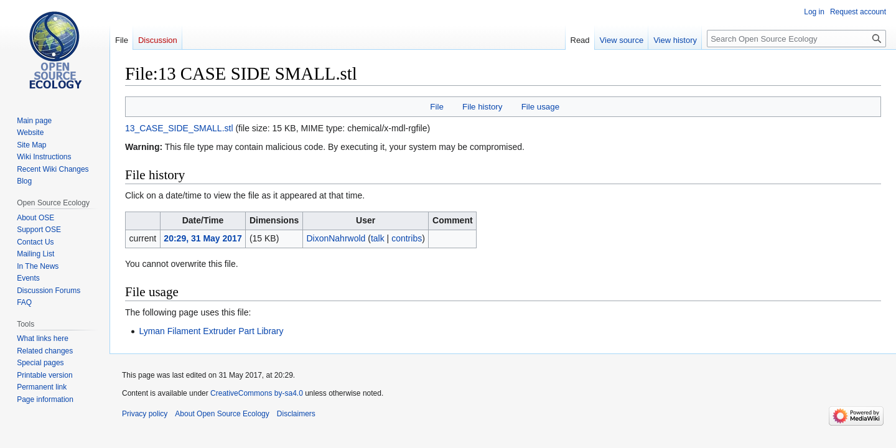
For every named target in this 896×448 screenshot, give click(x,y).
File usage (540, 106)
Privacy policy (144, 413)
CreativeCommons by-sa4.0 (256, 393)
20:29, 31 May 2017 (202, 238)
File (436, 106)
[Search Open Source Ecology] (796, 38)
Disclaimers (296, 413)
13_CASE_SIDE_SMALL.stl (179, 128)
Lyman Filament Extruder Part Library (211, 331)
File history (482, 106)
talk (378, 238)
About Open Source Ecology (222, 413)
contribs (406, 238)
